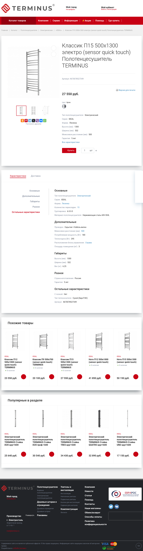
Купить (69, 150)
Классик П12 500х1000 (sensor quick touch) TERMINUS (13, 363)
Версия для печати (127, 90)
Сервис (56, 20)
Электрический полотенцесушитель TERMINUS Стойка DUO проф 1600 (43, 441)
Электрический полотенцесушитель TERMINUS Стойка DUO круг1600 (15, 441)
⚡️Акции (86, 20)
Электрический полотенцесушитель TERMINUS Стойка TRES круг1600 (71, 441)
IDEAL (7, 356)
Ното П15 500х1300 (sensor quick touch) (126, 360)
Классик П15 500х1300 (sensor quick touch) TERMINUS (69, 363)
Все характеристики (71, 142)
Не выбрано (71, 9)
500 (82, 231)
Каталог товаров (18, 20)
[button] (86, 6)
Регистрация (112, 9)
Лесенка (65, 203)
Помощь (99, 20)
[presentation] (126, 516)
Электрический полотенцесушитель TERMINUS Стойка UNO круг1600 (127, 441)
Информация (71, 20)
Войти (103, 9)
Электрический (84, 196)
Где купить (114, 20)
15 (78, 207)
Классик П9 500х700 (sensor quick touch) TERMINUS (43, 362)
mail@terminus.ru (13, 531)
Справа (88, 243)
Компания (43, 20)
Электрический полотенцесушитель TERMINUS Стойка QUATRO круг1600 (99, 441)
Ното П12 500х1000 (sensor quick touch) (98, 360)
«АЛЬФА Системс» (19, 548)
